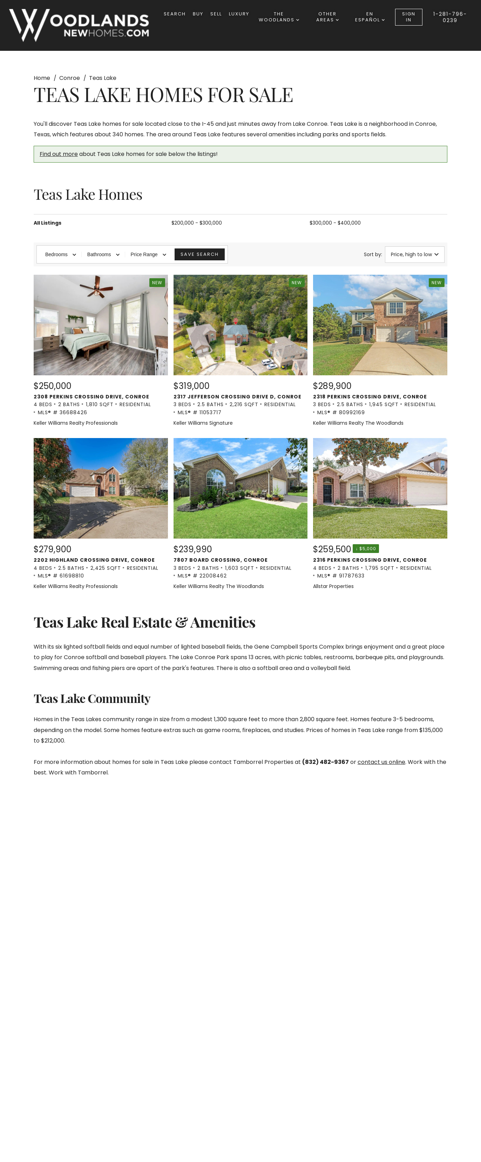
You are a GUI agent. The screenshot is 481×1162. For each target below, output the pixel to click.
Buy (198, 14)
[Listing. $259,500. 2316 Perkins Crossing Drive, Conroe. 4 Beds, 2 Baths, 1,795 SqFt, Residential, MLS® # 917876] (380, 514)
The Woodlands (279, 17)
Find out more (59, 154)
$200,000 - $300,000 (196, 222)
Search (175, 14)
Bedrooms (60, 254)
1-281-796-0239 (450, 17)
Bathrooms (103, 254)
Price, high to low (415, 254)
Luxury (239, 14)
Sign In (408, 17)
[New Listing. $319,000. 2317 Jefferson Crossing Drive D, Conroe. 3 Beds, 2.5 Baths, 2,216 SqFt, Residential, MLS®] (241, 351)
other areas (327, 17)
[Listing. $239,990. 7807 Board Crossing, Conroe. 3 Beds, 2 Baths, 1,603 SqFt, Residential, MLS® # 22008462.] (241, 514)
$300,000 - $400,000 (335, 222)
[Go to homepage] (86, 25)
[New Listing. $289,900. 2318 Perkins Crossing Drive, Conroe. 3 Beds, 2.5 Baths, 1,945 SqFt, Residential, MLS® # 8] (380, 351)
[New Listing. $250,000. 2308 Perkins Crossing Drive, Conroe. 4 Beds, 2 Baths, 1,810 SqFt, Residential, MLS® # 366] (101, 351)
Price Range (148, 254)
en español (370, 17)
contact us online (381, 762)
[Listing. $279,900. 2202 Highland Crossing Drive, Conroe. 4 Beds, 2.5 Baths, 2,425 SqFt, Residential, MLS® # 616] (101, 514)
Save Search (200, 254)
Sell (216, 14)
